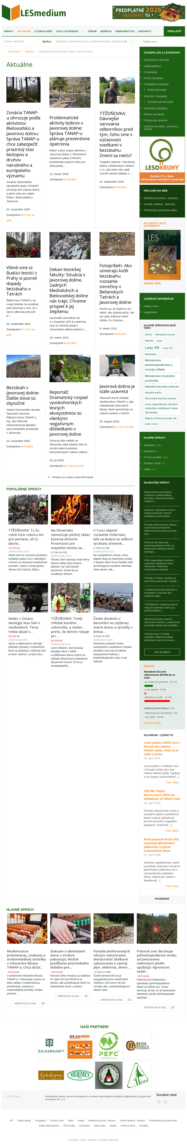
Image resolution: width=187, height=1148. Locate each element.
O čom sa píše (43, 31)
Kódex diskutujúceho (49, 1125)
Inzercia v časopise (155, 96)
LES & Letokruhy (67, 31)
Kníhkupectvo (124, 31)
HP (11, 1120)
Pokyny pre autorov (155, 120)
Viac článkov (162, 652)
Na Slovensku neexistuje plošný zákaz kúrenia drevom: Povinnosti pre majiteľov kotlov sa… (70, 473)
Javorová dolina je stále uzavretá (116, 335)
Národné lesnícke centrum (162, 386)
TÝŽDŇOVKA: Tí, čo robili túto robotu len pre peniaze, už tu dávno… (26, 471)
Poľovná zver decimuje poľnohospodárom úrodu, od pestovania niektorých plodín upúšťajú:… (159, 547)
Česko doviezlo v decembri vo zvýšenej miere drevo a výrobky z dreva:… (113, 559)
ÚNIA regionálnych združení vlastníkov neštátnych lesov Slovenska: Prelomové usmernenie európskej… (159, 565)
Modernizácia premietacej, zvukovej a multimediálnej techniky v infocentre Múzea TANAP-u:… (159, 497)
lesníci (149, 340)
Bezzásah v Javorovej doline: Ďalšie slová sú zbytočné (23, 339)
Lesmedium (34, 13)
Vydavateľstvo (152, 66)
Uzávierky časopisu (155, 108)
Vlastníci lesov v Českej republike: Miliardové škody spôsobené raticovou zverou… (160, 637)
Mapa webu (99, 1125)
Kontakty (144, 31)
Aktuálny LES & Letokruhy (155, 224)
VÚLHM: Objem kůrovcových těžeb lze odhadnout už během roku (162, 795)
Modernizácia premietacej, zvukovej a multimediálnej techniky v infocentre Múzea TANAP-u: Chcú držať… (26, 959)
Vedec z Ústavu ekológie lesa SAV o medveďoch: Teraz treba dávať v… (24, 559)
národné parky (153, 392)
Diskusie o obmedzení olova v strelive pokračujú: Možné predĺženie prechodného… (160, 513)
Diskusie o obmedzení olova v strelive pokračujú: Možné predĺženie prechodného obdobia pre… (69, 959)
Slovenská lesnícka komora (160, 398)
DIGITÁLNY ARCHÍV (156, 60)
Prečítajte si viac (25, 1003)
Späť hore (13, 1096)
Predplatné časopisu (156, 84)
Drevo (148, 334)
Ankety (81, 1120)
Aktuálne (23, 31)
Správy (9, 31)
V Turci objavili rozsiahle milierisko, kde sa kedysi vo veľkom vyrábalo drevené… (113, 471)
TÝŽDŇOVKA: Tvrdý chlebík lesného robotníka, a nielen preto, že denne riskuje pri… (70, 561)
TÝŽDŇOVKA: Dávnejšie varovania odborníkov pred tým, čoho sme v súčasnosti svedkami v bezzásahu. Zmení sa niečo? (116, 124)
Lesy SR (152, 347)
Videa (70, 1120)
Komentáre (84, 1125)
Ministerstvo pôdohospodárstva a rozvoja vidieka (159, 365)
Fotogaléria (40, 1120)
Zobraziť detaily (152, 722)
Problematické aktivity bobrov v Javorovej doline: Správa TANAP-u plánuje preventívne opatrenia (70, 122)
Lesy (159, 340)
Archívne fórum (128, 1125)
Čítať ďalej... (173, 782)
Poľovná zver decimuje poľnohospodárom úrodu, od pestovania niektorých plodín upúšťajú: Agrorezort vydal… (157, 961)
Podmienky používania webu (163, 1120)
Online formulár (157, 89)
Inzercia (106, 31)
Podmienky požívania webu (160, 210)
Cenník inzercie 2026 (160, 101)
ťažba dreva (151, 424)
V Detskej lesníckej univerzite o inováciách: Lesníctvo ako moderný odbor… (160, 592)
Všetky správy (24, 1120)
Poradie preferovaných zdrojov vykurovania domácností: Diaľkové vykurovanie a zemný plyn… (160, 529)
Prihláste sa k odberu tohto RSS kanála (72, 411)
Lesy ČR (168, 348)
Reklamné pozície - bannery (161, 198)
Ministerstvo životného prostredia (160, 378)
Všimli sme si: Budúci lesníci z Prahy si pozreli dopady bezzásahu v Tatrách (22, 238)
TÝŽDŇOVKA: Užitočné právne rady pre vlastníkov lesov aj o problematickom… (161, 607)
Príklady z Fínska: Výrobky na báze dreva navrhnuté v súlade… (161, 579)
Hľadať (113, 1125)
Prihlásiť (174, 31)
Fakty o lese (151, 306)
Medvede (150, 354)
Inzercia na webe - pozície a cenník (161, 128)
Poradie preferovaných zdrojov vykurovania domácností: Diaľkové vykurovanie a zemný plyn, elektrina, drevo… (112, 959)
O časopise (151, 72)
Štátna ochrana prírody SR (161, 418)
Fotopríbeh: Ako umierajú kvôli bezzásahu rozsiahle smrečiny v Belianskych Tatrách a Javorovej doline (116, 239)
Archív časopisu (153, 78)
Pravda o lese (57, 1120)
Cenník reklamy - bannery (159, 204)
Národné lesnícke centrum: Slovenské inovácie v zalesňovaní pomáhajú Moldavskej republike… (162, 622)
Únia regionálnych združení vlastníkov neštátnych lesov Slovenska (161, 408)
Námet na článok (154, 114)
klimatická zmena (165, 334)
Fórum (92, 31)
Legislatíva (150, 312)
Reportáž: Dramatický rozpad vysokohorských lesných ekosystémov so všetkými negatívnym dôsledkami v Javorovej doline (70, 350)
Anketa (149, 666)
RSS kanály (69, 1125)
